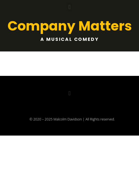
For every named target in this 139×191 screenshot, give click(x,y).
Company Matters (69, 26)
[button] (69, 7)
